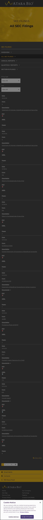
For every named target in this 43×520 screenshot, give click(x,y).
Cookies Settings (14, 517)
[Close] (40, 503)
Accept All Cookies (27, 517)
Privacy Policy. (24, 513)
